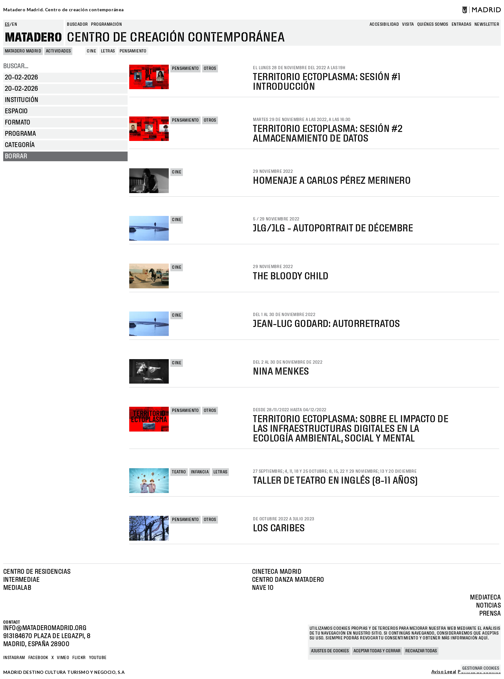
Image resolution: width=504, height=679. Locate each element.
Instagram (14, 658)
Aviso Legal (443, 672)
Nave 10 (263, 588)
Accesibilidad (384, 24)
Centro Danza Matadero (288, 580)
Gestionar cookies (480, 668)
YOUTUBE (98, 658)
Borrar (16, 156)
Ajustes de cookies (330, 651)
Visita (408, 24)
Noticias (488, 605)
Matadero (33, 37)
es (7, 24)
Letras (220, 472)
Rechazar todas (421, 651)
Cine (176, 172)
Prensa (490, 613)
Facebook (38, 658)
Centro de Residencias (36, 572)
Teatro (179, 472)
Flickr (79, 658)
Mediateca (485, 597)
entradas (461, 24)
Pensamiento (185, 68)
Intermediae (21, 580)
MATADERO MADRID (23, 51)
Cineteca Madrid (277, 572)
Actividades (58, 51)
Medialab (17, 588)
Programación (106, 24)
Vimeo (63, 658)
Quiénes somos (432, 24)
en (14, 24)
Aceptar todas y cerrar (377, 651)
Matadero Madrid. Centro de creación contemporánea (63, 9)
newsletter (486, 24)
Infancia (200, 472)
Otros (210, 68)
